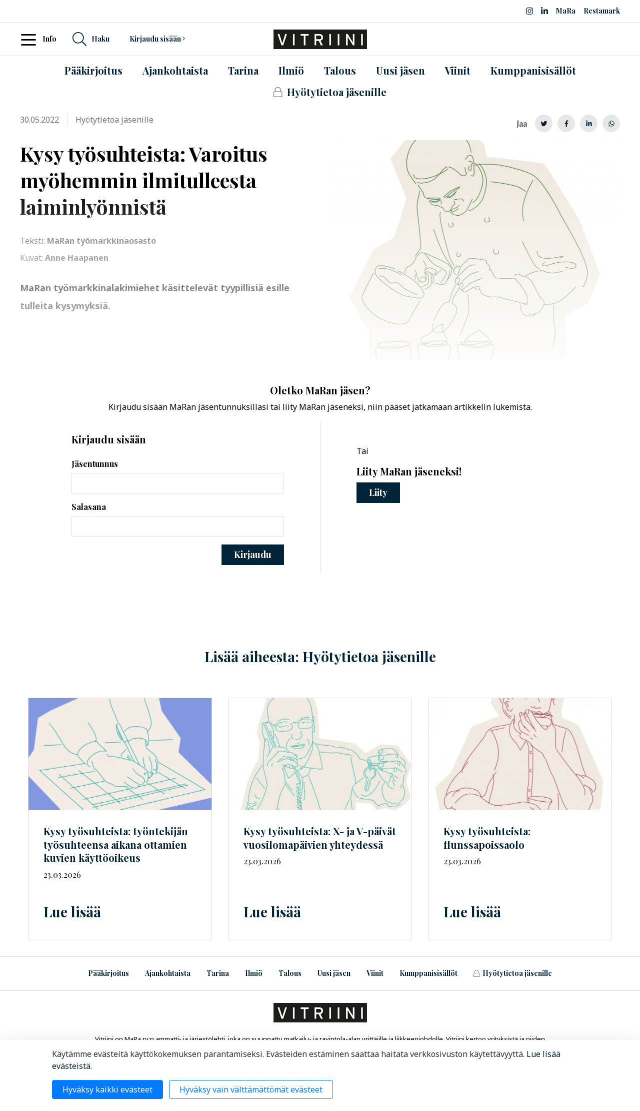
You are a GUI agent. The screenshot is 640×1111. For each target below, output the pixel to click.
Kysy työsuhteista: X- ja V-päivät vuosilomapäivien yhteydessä (320, 837)
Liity (378, 492)
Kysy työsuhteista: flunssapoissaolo (487, 837)
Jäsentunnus (95, 463)
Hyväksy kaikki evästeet (107, 1089)
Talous (290, 973)
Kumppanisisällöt (429, 973)
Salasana (89, 506)
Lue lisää (72, 911)
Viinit (375, 973)
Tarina (217, 973)
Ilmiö (253, 973)
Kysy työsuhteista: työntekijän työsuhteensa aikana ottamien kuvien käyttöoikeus (116, 844)
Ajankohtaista (167, 973)
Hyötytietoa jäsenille (513, 973)
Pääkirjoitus (108, 973)
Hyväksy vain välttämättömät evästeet (251, 1089)
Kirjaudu (253, 554)
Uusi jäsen (334, 973)
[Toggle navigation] (31, 39)
